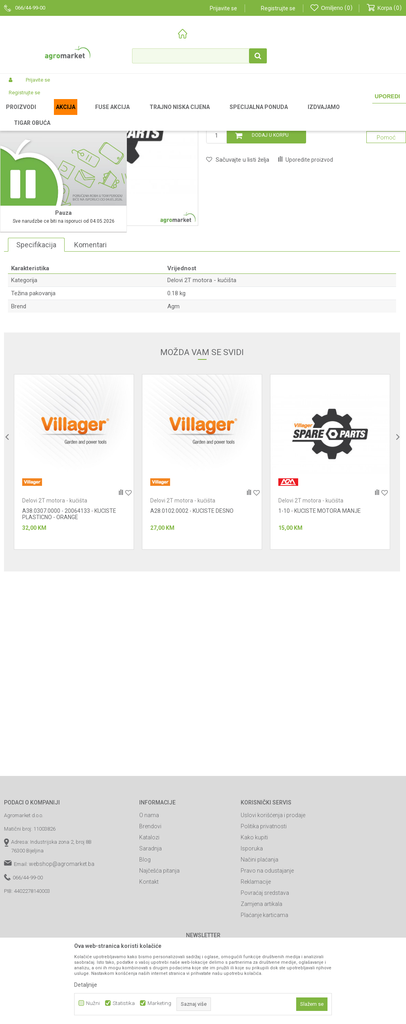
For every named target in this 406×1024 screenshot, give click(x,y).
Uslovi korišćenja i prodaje (273, 920)
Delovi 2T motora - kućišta (247, 114)
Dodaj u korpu (270, 240)
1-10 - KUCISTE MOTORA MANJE (319, 616)
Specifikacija (36, 350)
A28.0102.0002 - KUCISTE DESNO (192, 616)
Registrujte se (278, 8)
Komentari (90, 350)
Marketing (159, 1003)
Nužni (93, 1003)
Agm (173, 411)
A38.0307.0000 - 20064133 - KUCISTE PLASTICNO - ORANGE (69, 619)
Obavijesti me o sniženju (365, 203)
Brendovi (150, 931)
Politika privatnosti (264, 931)
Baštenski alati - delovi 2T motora (176, 114)
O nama (149, 920)
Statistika (124, 1003)
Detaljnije (85, 985)
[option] (74, 567)
